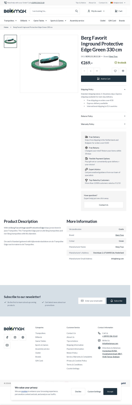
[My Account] (96, 11)
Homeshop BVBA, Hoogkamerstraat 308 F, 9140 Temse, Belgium (112, 354)
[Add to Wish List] (115, 71)
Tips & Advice (81, 3)
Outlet (102, 20)
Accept (110, 391)
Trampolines (10, 20)
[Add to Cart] (103, 79)
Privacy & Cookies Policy (77, 360)
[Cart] (118, 11)
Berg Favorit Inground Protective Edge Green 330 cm (32, 27)
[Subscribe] (116, 301)
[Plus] (97, 71)
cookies (24, 391)
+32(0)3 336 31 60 (109, 336)
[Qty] (90, 71)
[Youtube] (7, 345)
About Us (92, 3)
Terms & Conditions (74, 364)
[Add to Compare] (123, 71)
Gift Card (112, 20)
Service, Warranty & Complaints (79, 356)
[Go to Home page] (15, 11)
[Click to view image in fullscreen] (49, 64)
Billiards (25, 20)
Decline (78, 391)
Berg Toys (113, 56)
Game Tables (41, 20)
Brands (122, 20)
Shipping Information (75, 345)
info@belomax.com (110, 343)
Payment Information (75, 349)
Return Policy (72, 353)
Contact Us (103, 3)
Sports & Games (59, 20)
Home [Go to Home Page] (6, 27)
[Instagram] (15, 337)
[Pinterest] (23, 337)
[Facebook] (7, 337)
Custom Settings (94, 391)
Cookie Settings (73, 368)
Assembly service (77, 20)
